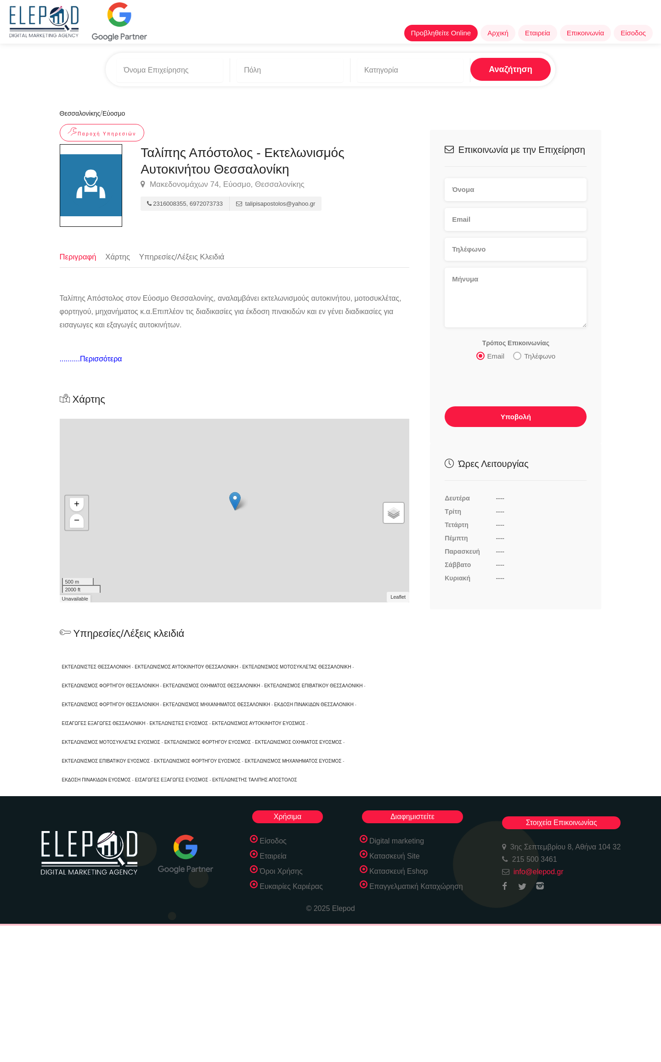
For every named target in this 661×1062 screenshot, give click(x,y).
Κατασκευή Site (394, 856)
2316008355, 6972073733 (185, 200)
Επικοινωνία (585, 33)
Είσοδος (633, 33)
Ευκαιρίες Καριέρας (291, 886)
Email (490, 353)
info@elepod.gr (539, 871)
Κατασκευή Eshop (398, 871)
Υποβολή (516, 414)
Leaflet (398, 597)
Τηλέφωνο (534, 353)
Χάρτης (118, 253)
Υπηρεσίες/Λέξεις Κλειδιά (184, 253)
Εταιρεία (537, 33)
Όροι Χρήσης (281, 871)
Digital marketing (396, 840)
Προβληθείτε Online (441, 33)
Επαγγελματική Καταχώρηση (416, 886)
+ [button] (76, 504)
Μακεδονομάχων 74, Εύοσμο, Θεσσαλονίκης (223, 182)
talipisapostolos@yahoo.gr (275, 200)
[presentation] (514, 383)
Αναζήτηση (489, 68)
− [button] (76, 521)
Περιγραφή (78, 253)
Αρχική (497, 33)
